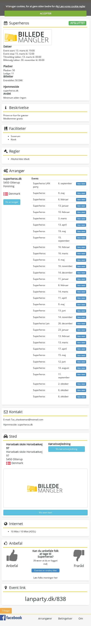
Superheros (39, 193)
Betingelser (65, 618)
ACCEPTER (45, 13)
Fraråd (79, 565)
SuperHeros (39, 253)
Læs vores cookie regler (72, 6)
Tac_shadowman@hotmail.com (27, 419)
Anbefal (12, 565)
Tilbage (6, 610)
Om (81, 618)
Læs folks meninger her (45, 577)
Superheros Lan (41, 323)
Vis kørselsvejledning (66, 449)
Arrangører (45, 618)
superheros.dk (10, 90)
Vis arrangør (11, 202)
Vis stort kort (45, 512)
